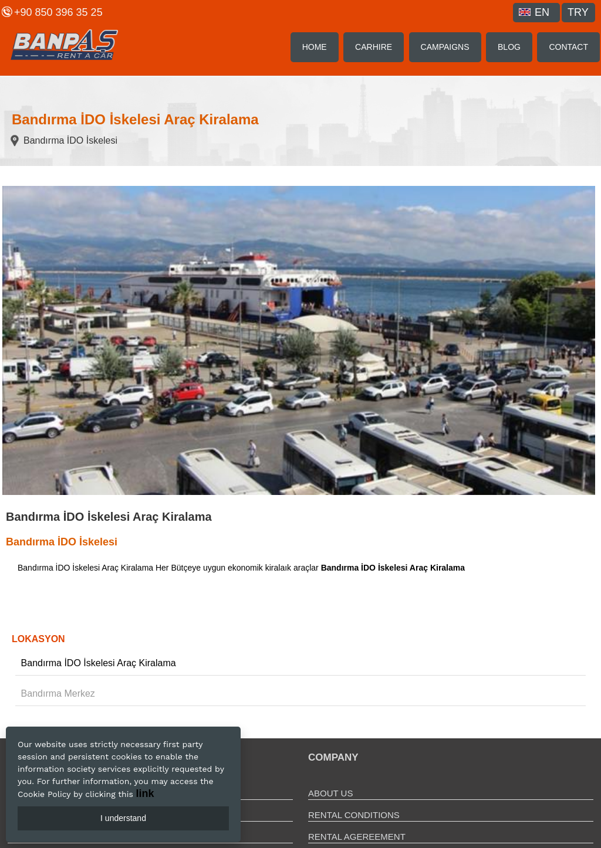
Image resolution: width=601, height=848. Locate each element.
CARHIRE (373, 47)
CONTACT (568, 47)
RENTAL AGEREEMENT (357, 837)
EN (534, 12)
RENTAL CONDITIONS (354, 815)
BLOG (509, 47)
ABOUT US (330, 793)
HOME (314, 47)
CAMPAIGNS (445, 47)
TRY (578, 12)
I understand (123, 818)
